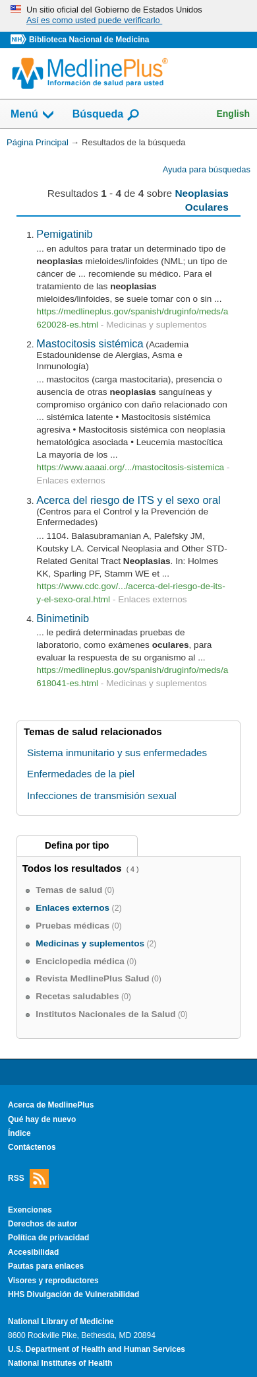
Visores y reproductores (53, 1280)
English (233, 113)
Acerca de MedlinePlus (51, 1105)
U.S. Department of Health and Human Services (96, 1349)
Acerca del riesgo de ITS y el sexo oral (128, 500)
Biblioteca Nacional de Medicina (89, 39)
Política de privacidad (48, 1237)
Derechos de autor (42, 1223)
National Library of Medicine (60, 1321)
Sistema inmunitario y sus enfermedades (117, 752)
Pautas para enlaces (46, 1266)
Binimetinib (62, 618)
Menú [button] (33, 115)
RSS (28, 1178)
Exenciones (30, 1210)
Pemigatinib (64, 234)
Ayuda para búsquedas (206, 169)
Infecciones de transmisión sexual (102, 795)
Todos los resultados (73, 868)
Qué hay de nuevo (42, 1119)
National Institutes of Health (60, 1363)
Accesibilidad (33, 1252)
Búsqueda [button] (106, 115)
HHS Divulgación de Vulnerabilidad (73, 1294)
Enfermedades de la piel (80, 773)
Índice (19, 1133)
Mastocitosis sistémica (89, 343)
